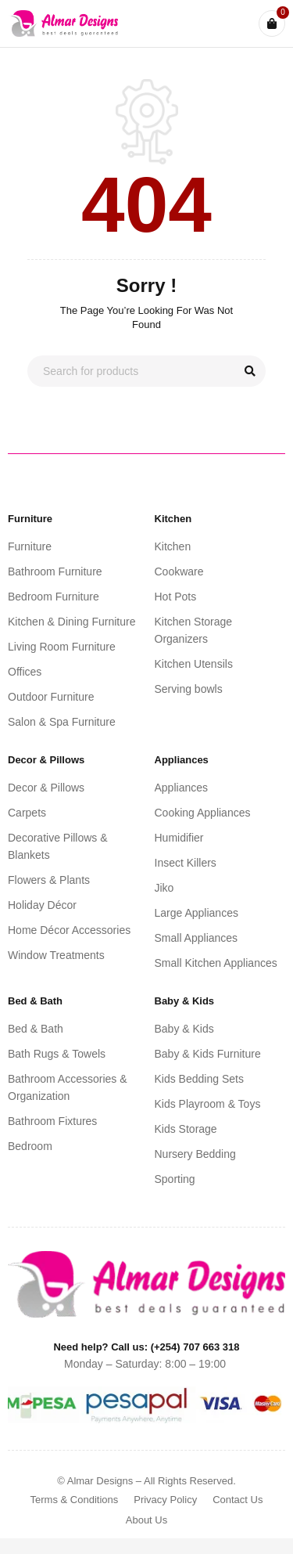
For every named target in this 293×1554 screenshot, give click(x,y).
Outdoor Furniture (51, 696)
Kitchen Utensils (194, 664)
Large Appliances (196, 913)
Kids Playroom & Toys (208, 1104)
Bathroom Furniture (55, 571)
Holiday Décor (42, 905)
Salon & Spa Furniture (62, 722)
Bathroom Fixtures (52, 1121)
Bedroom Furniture (53, 596)
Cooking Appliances (203, 812)
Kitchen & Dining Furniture (71, 621)
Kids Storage (186, 1129)
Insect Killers (185, 862)
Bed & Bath (35, 1028)
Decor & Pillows (46, 787)
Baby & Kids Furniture (208, 1053)
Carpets (27, 812)
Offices (24, 671)
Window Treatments (56, 955)
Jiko (164, 888)
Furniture (30, 546)
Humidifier (179, 837)
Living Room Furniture (62, 646)
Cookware (179, 571)
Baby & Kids (184, 1028)
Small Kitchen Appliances (216, 963)
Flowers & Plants (49, 880)
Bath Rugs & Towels (56, 1053)
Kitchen (173, 546)
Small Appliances (196, 938)
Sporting (175, 1179)
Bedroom (30, 1146)
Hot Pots (176, 596)
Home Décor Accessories (69, 930)
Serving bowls (189, 689)
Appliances (182, 787)
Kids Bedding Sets (199, 1079)
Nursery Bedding (195, 1154)
